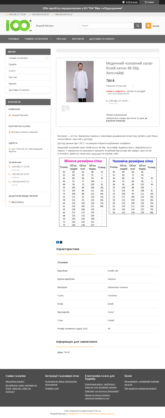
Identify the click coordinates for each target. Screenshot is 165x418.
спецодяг (96, 153)
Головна (13, 39)
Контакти (78, 39)
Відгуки (12, 83)
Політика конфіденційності (103, 414)
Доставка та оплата (101, 39)
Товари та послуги (36, 39)
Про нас (61, 39)
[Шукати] (138, 26)
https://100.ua (17, 202)
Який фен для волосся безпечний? (102, 391)
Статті (12, 71)
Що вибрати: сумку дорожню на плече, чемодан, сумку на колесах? (21, 388)
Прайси (12, 64)
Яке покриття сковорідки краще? (141, 388)
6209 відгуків (132, 2)
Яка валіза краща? (15, 381)
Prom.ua (97, 411)
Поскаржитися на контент (78, 414)
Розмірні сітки (52, 388)
